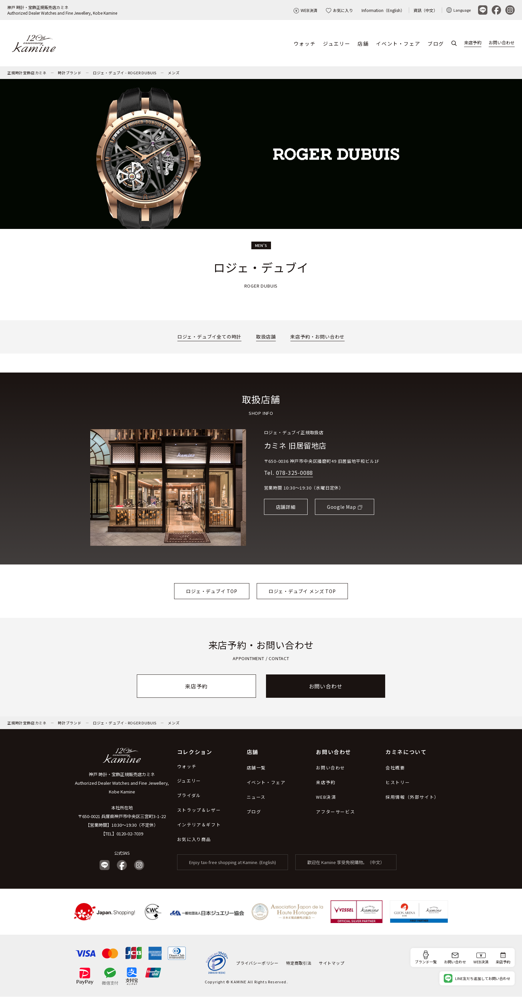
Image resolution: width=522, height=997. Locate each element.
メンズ (173, 73)
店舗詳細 (286, 507)
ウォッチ (305, 43)
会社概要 (395, 768)
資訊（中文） (425, 10)
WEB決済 (305, 10)
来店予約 (472, 43)
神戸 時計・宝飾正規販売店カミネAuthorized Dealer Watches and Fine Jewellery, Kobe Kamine (62, 10)
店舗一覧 (256, 768)
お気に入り (339, 10)
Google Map (341, 507)
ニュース (256, 797)
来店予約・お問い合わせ (317, 337)
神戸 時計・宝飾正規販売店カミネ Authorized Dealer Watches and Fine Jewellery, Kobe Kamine (122, 783)
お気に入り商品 (194, 839)
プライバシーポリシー (257, 963)
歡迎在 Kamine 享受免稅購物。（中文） (346, 862)
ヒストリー (398, 782)
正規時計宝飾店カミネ (27, 73)
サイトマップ (332, 963)
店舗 (363, 43)
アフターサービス (335, 812)
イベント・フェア (398, 43)
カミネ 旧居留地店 (295, 445)
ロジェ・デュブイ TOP (211, 591)
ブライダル (189, 795)
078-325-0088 (294, 473)
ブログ (435, 43)
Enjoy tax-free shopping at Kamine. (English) (232, 862)
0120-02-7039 (130, 834)
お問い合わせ (502, 43)
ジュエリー (336, 43)
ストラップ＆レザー (199, 810)
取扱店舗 (266, 337)
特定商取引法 (299, 963)
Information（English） (383, 10)
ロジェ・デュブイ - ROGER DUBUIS (124, 73)
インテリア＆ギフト (199, 825)
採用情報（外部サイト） (412, 797)
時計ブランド (70, 73)
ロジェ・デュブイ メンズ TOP (302, 591)
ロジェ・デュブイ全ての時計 (209, 337)
